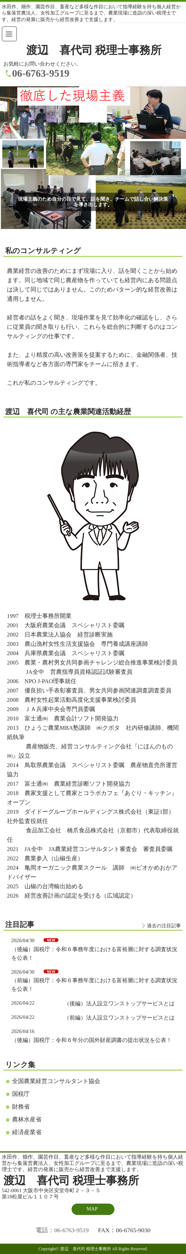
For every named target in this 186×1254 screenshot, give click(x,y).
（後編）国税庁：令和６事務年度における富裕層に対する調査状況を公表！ (94, 953)
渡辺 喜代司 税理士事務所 (94, 50)
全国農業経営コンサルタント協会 (56, 1081)
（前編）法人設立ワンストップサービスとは (119, 1018)
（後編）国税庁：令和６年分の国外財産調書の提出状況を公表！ (91, 1040)
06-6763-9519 (40, 73)
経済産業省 (26, 1132)
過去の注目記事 (164, 925)
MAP (91, 1209)
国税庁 (21, 1094)
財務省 (21, 1106)
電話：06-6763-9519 (62, 1230)
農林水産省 (26, 1119)
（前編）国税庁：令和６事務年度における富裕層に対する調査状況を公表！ (94, 984)
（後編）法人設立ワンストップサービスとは (119, 1003)
